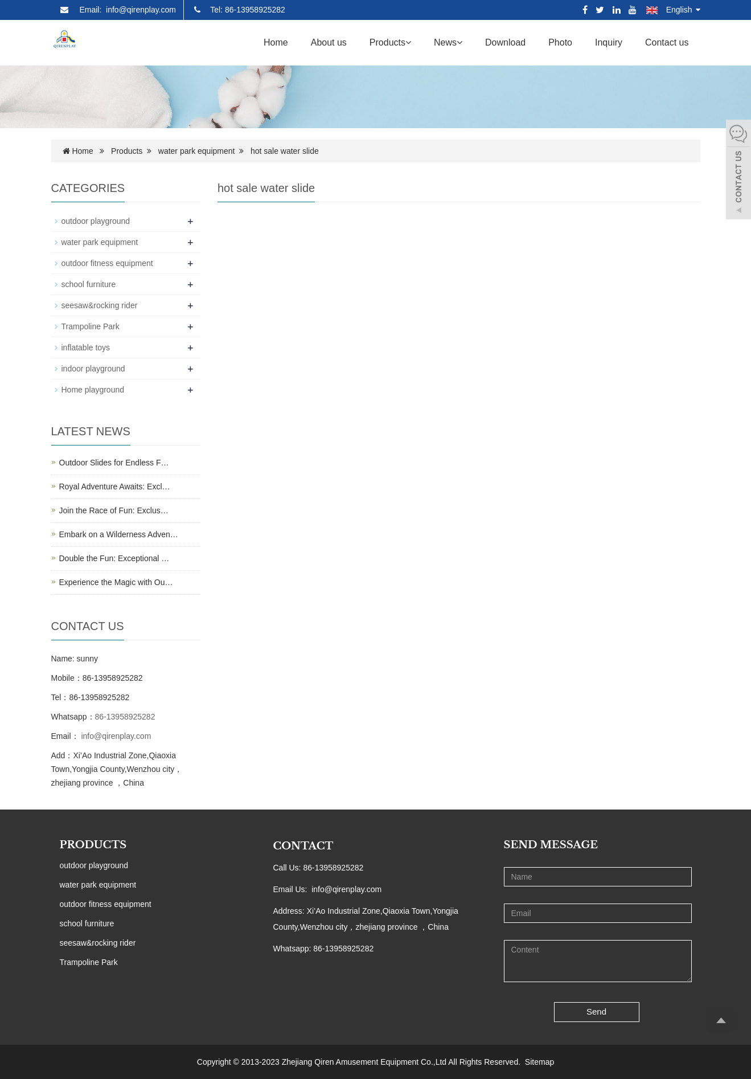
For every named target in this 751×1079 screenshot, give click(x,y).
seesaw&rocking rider (99, 305)
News (448, 42)
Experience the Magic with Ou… (116, 582)
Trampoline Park (90, 326)
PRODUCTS (93, 845)
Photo (560, 42)
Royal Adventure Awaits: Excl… (114, 486)
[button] (408, 42)
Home (276, 42)
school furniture (88, 284)
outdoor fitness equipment (107, 263)
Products (390, 42)
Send (596, 1011)
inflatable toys (85, 347)
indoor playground (93, 368)
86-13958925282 (125, 716)
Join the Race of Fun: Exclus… (114, 510)
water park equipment (196, 151)
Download (505, 42)
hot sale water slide (285, 151)
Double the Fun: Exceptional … (114, 558)
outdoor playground (95, 221)
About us (329, 42)
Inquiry (608, 42)
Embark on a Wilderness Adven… (118, 534)
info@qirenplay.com (115, 736)
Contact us (666, 42)
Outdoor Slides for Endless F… (114, 462)
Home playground (93, 389)
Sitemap (539, 1061)
